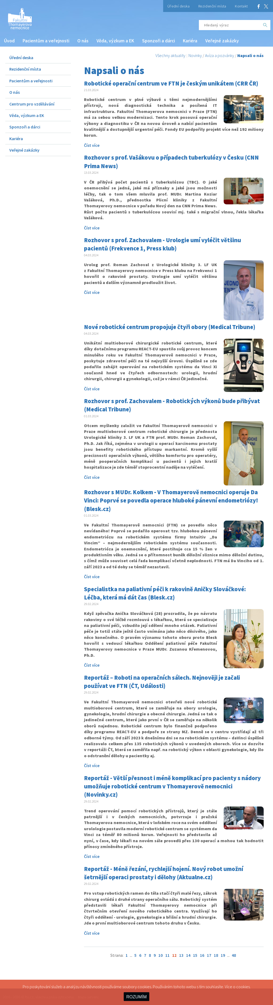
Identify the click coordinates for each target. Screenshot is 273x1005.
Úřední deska (178, 6)
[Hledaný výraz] (229, 25)
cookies (243, 986)
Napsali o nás (250, 55)
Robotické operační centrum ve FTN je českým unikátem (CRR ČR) (171, 83)
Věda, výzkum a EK (115, 41)
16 (202, 955)
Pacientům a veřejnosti (46, 41)
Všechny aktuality (170, 55)
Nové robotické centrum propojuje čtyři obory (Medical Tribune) (169, 327)
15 (195, 955)
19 (223, 955)
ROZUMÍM (136, 997)
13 (181, 955)
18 (216, 955)
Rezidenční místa (212, 6)
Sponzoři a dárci (158, 41)
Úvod (9, 41)
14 (188, 955)
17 (209, 955)
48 (234, 955)
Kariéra (190, 41)
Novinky (195, 55)
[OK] (265, 25)
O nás (83, 41)
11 (167, 955)
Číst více (91, 145)
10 (160, 955)
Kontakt (241, 6)
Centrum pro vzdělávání (31, 104)
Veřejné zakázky (222, 41)
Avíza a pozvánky (219, 55)
